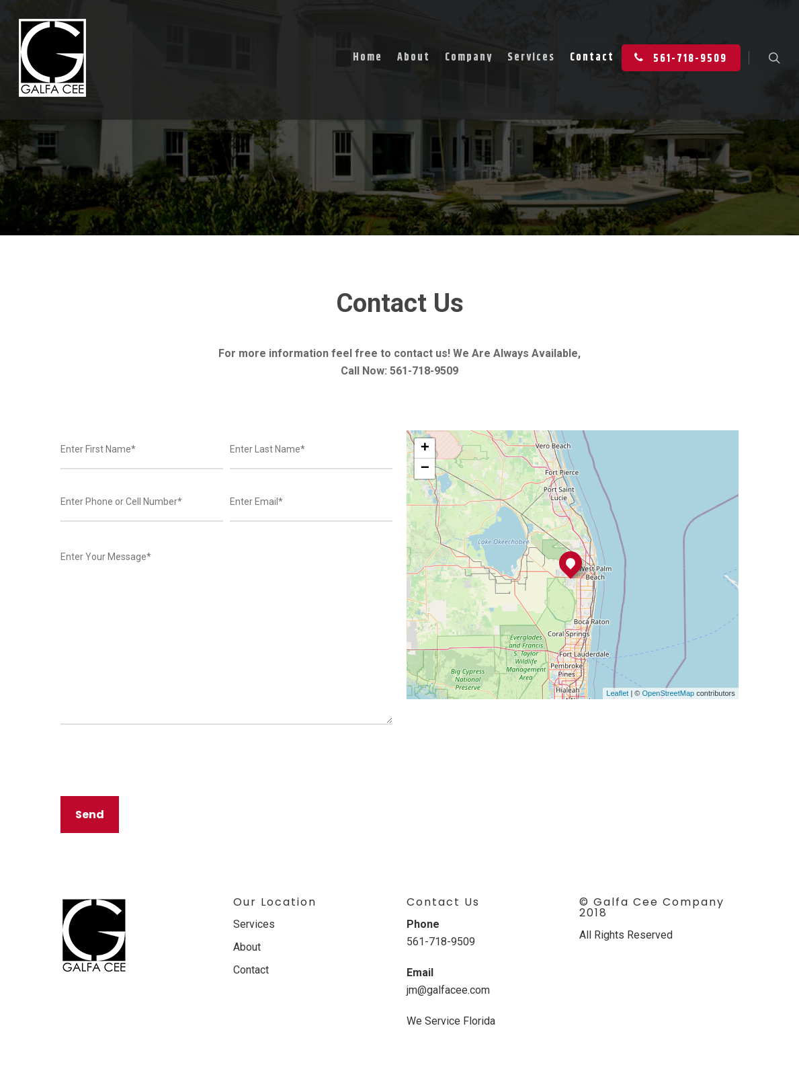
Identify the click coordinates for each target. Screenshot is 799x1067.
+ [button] (425, 448)
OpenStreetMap (668, 693)
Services (531, 57)
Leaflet (617, 693)
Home (367, 57)
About (413, 57)
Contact (592, 57)
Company (469, 57)
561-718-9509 (677, 57)
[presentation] (162, 770)
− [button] (425, 469)
